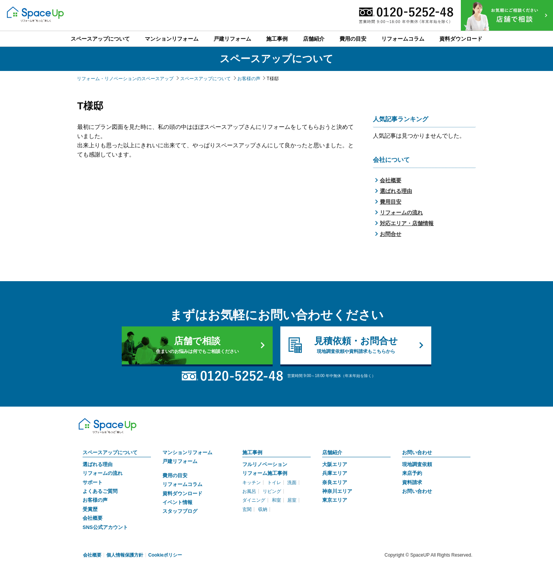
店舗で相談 (197, 345)
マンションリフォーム (187, 452)
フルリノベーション (264, 464)
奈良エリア (334, 482)
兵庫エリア (334, 473)
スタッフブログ (179, 511)
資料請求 (412, 482)
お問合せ (390, 234)
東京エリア (334, 500)
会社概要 (390, 180)
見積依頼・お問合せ (355, 345)
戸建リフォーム (179, 461)
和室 (276, 500)
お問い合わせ (417, 452)
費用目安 (390, 202)
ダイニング (253, 500)
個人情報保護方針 (124, 555)
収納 (262, 509)
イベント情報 (177, 502)
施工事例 (252, 452)
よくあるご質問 (100, 491)
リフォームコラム (182, 484)
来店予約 (412, 473)
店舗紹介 (332, 452)
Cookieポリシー (165, 555)
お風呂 (249, 491)
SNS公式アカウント (105, 527)
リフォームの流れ (401, 212)
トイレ (274, 482)
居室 (291, 500)
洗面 (291, 482)
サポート (93, 482)
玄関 (247, 509)
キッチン (251, 482)
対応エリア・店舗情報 (407, 223)
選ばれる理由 (396, 191)
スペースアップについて (110, 452)
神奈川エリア (337, 491)
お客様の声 (95, 500)
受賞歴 (90, 509)
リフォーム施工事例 (264, 473)
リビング (272, 491)
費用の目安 (174, 475)
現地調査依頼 (417, 464)
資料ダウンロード (182, 493)
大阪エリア (334, 464)
